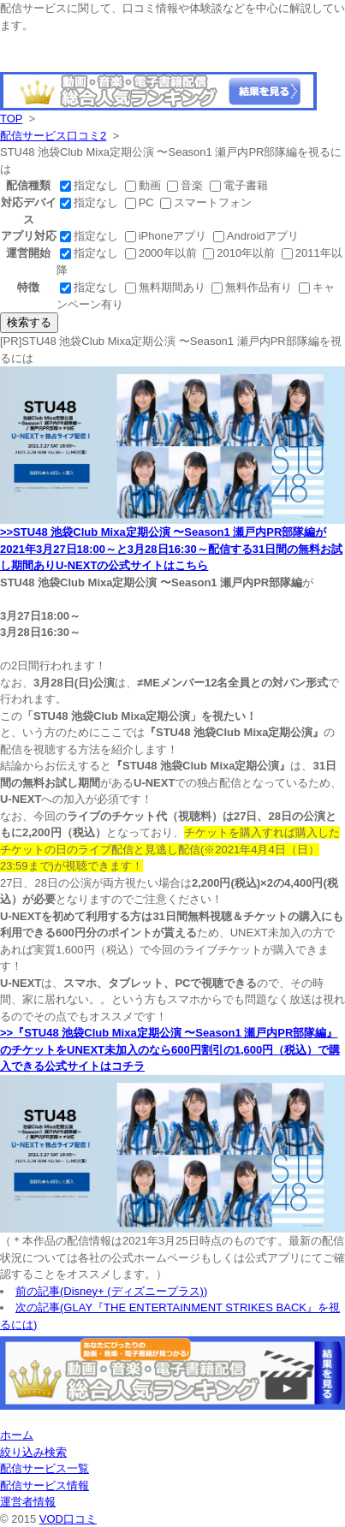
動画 (144, 185)
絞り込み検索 (33, 1452)
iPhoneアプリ (167, 235)
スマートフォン (206, 202)
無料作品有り (253, 287)
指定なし (91, 185)
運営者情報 (28, 1501)
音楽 (186, 185)
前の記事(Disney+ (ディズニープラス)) (111, 1291)
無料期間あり (167, 287)
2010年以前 (240, 253)
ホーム (16, 1435)
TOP (11, 118)
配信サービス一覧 (44, 1468)
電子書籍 (239, 185)
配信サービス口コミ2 (53, 135)
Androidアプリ (256, 235)
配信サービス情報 (44, 1485)
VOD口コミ (68, 1518)
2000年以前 (162, 253)
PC (141, 202)
